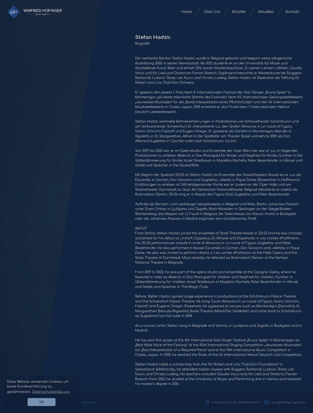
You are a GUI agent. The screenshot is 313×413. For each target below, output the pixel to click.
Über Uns (212, 12)
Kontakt (292, 12)
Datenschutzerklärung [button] (50, 392)
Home (186, 12)
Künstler (239, 12)
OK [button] (41, 402)
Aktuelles (265, 12)
